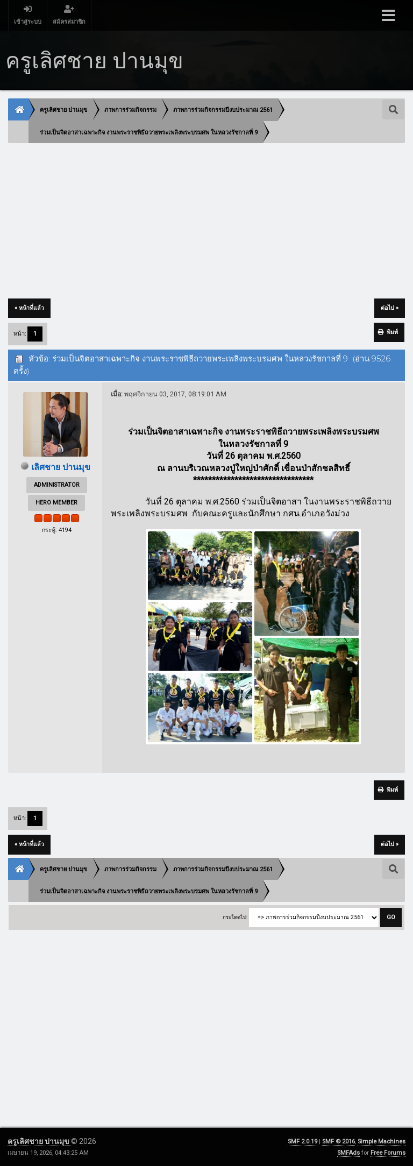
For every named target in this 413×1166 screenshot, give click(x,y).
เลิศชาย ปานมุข (60, 467)
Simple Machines (381, 1141)
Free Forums (388, 1152)
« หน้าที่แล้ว (29, 307)
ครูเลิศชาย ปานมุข (39, 1141)
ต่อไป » (389, 307)
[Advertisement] (206, 221)
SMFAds (348, 1152)
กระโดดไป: (235, 917)
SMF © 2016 (338, 1141)
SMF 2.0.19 (302, 1141)
